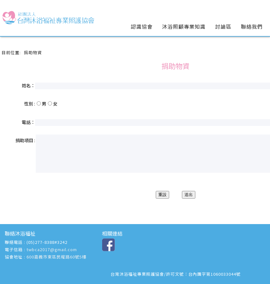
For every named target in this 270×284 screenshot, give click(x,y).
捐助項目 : (25, 140)
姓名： (28, 85)
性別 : (29, 103)
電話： (28, 122)
